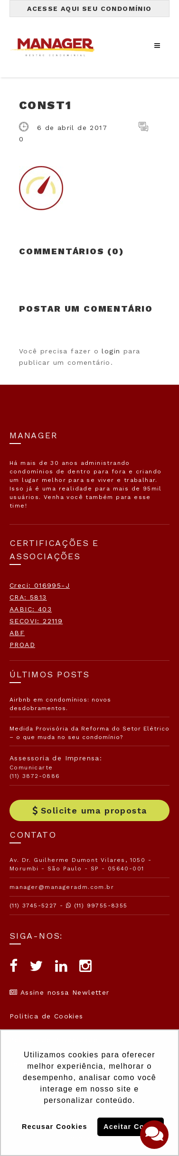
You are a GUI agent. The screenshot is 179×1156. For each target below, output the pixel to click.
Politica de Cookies (46, 1016)
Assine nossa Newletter (59, 992)
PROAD (22, 644)
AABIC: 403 (30, 609)
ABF (17, 633)
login (111, 351)
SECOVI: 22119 (36, 621)
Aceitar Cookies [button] (133, 1126)
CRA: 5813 (28, 597)
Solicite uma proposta (89, 810)
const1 (45, 105)
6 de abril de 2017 (72, 127)
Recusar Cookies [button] (54, 1126)
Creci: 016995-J (39, 585)
